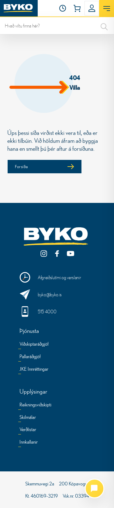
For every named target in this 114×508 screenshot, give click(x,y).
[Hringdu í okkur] (57, 311)
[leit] (57, 25)
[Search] (104, 26)
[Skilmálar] (27, 418)
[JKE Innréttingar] (33, 370)
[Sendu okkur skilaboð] (57, 294)
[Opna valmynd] (106, 8)
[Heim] (19, 8)
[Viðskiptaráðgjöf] (34, 345)
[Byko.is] (57, 236)
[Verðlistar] (27, 430)
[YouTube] (70, 253)
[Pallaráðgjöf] (30, 357)
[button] (62, 8)
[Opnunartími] (62, 8)
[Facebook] (57, 253)
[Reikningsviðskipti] (35, 406)
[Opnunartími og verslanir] (57, 277)
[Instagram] (43, 253)
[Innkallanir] (28, 443)
